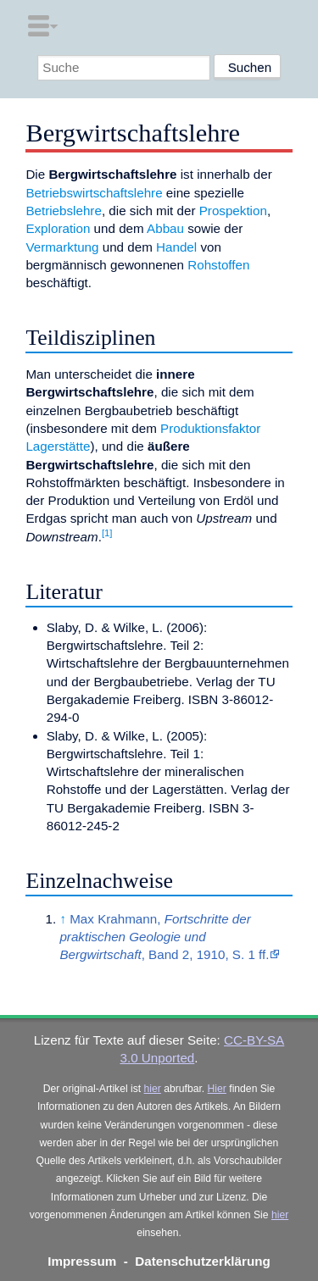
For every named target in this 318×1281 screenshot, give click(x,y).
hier (152, 1089)
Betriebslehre (63, 210)
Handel (176, 247)
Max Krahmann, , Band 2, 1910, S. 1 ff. (164, 937)
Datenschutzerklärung (203, 1261)
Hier (217, 1089)
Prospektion (233, 210)
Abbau (165, 228)
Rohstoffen (218, 265)
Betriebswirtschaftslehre (93, 193)
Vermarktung (61, 247)
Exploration (57, 228)
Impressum (81, 1261)
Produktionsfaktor (210, 428)
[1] (107, 533)
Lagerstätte (57, 446)
